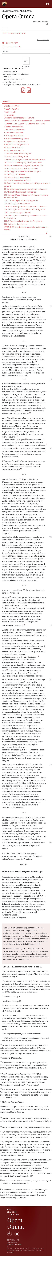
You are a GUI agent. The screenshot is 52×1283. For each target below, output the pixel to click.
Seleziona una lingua (41, 21)
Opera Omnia (18, 16)
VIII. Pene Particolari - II (14, 150)
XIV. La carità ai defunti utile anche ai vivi (21, 168)
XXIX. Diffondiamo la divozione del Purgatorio (23, 221)
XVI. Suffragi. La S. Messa (14, 174)
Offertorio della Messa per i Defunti (19, 118)
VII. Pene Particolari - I (13, 147)
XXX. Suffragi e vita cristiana (15, 224)
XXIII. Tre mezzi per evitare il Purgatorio (21, 200)
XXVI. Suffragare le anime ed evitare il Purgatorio (24, 209)
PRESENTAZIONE (11, 109)
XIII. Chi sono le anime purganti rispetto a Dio (23, 165)
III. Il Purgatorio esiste (13, 135)
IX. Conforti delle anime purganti (17, 153)
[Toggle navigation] (47, 4)
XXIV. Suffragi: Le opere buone (17, 203)
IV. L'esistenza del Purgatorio (16, 138)
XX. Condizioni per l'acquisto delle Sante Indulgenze (25, 189)
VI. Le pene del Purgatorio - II (16, 144)
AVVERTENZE (9, 112)
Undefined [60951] (11, 106)
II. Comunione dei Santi (13, 132)
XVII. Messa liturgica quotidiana (17, 177)
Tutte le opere (12, 47)
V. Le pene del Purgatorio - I (16, 141)
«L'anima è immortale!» (13, 126)
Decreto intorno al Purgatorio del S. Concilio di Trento (27, 120)
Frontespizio (9, 115)
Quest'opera (11, 43)
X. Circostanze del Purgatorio (16, 156)
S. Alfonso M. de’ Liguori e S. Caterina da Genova (24, 124)
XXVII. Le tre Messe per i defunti (17, 212)
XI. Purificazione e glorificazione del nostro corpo (24, 159)
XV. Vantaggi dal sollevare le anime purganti (22, 171)
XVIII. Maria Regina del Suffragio (17, 180)
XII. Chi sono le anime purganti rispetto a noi (23, 162)
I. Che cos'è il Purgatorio (14, 129)
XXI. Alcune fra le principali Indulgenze (20, 192)
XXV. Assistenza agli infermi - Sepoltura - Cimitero (25, 206)
